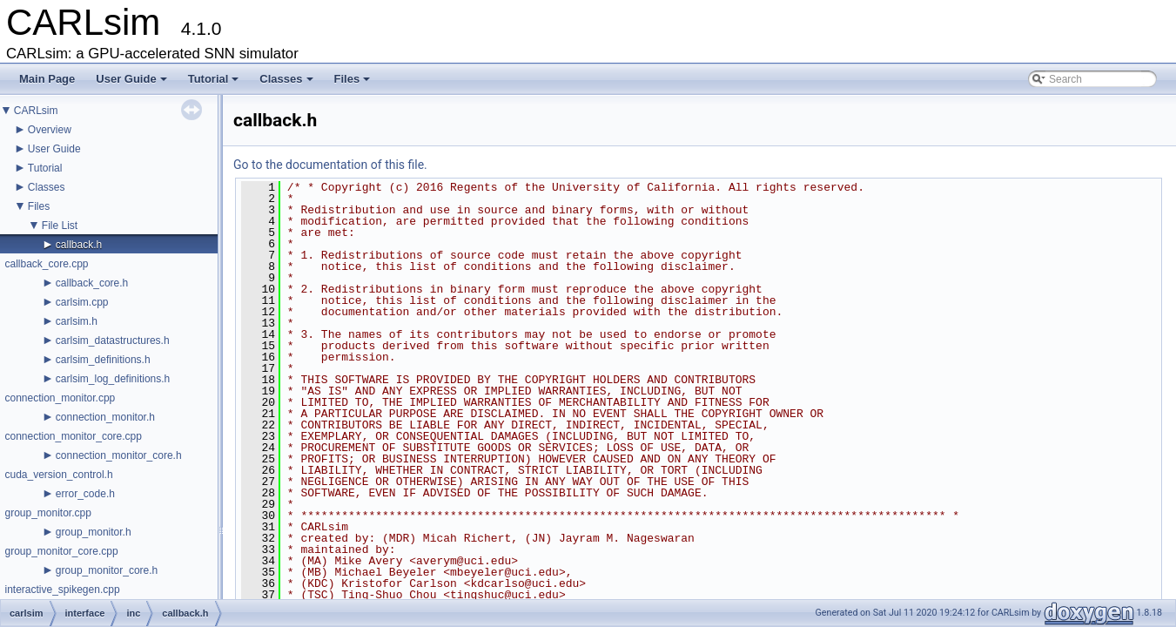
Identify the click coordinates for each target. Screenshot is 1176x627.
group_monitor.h (93, 532)
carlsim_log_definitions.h (113, 379)
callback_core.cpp (46, 264)
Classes (285, 78)
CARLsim (36, 110)
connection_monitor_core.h (119, 455)
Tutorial (213, 78)
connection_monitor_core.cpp (72, 436)
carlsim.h (76, 321)
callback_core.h (92, 283)
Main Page (47, 78)
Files (352, 78)
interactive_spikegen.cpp (61, 589)
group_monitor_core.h (107, 570)
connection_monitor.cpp (59, 398)
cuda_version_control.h (58, 475)
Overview (49, 130)
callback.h (79, 245)
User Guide (131, 78)
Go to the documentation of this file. (330, 165)
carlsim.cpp (82, 302)
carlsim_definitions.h (103, 360)
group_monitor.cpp (47, 513)
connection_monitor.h (105, 417)
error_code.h (85, 494)
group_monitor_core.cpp (61, 551)
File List (59, 225)
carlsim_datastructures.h (113, 340)
